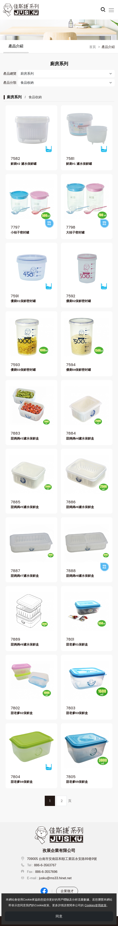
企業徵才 (67, 891)
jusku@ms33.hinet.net (55, 878)
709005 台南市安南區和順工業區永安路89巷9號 (62, 859)
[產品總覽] (66, 73)
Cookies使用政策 (96, 906)
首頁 (92, 47)
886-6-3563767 (45, 865)
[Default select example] (66, 82)
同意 (59, 917)
